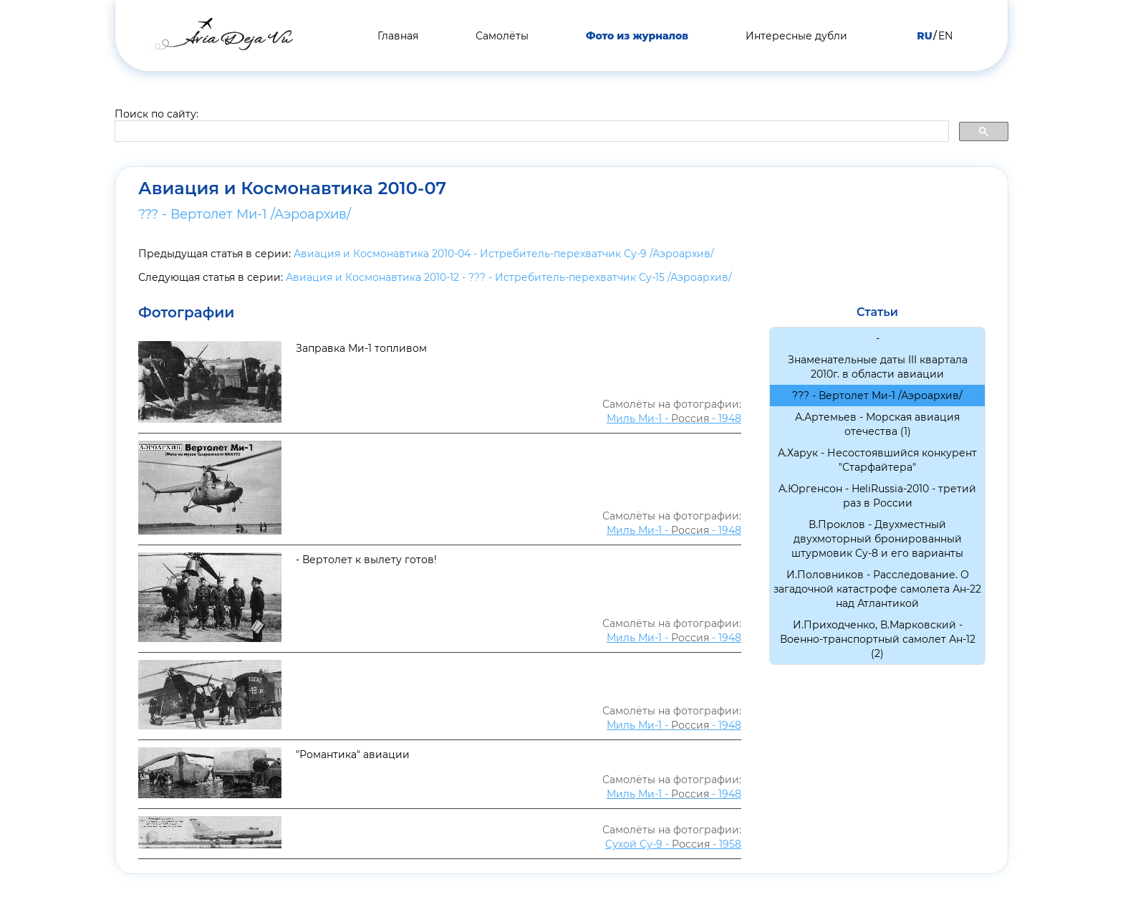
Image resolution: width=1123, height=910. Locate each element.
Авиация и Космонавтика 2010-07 (292, 188)
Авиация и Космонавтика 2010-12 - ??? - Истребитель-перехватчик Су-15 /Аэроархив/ (509, 277)
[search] (530, 131)
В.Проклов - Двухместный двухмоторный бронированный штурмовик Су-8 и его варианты (877, 539)
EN (945, 35)
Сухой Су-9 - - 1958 (673, 844)
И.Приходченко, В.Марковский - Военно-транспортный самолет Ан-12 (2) (877, 639)
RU (924, 35)
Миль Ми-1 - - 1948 (674, 418)
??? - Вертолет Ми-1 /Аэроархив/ (244, 214)
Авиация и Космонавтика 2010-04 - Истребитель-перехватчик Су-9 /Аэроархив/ (504, 253)
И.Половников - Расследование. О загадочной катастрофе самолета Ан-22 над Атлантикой (877, 589)
